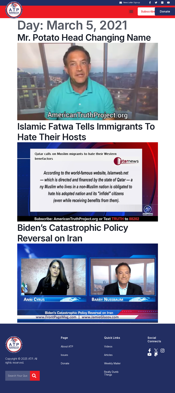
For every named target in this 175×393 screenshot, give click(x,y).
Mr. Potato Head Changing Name (84, 37)
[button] (131, 11)
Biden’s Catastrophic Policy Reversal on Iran (72, 233)
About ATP (67, 346)
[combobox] (17, 376)
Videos (108, 346)
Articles (108, 355)
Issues (64, 355)
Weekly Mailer (112, 363)
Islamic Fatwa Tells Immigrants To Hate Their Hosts (86, 131)
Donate (65, 363)
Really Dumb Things (111, 373)
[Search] (35, 376)
